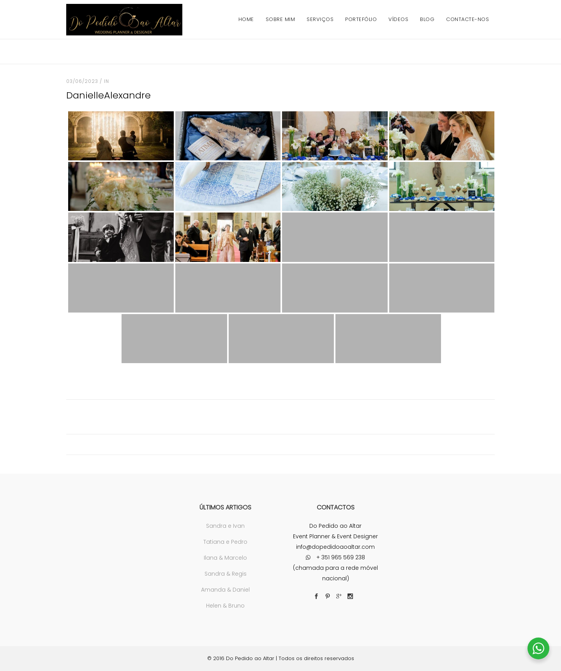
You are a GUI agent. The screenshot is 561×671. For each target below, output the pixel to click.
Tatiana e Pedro (225, 542)
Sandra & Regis (226, 574)
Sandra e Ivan (225, 526)
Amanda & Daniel (225, 590)
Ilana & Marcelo (225, 558)
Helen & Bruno (225, 606)
